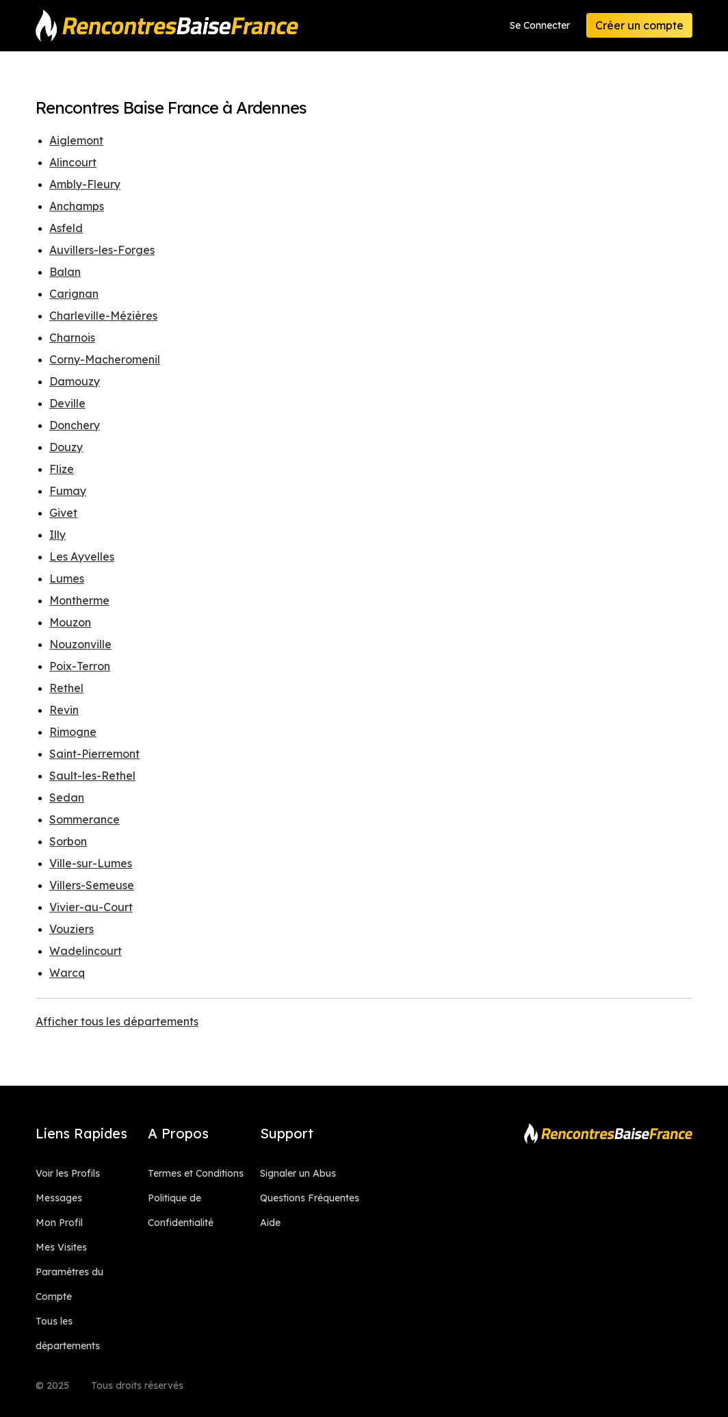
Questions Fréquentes (309, 1198)
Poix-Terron (79, 666)
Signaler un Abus (298, 1173)
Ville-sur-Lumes (90, 863)
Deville (67, 403)
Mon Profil (59, 1222)
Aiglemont (76, 140)
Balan (65, 272)
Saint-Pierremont (94, 754)
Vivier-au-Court (91, 907)
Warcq (67, 973)
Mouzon (70, 622)
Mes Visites (61, 1247)
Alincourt (72, 162)
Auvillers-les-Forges (102, 250)
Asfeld (66, 228)
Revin (64, 710)
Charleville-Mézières (103, 315)
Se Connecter (540, 25)
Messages (59, 1198)
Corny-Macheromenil (104, 359)
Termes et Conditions (196, 1173)
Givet (63, 513)
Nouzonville (80, 644)
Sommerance (84, 819)
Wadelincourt (85, 951)
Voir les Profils (68, 1173)
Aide (270, 1222)
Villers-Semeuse (91, 885)
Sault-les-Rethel (92, 775)
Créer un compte (639, 25)
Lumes (66, 578)
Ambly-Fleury (84, 184)
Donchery (74, 425)
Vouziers (71, 929)
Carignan (74, 294)
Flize (61, 469)
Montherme (79, 600)
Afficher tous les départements (117, 1021)
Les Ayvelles (81, 556)
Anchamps (76, 206)
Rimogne (72, 732)
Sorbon (68, 841)
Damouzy (74, 381)
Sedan (66, 797)
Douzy (66, 447)
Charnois (72, 337)
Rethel (66, 688)
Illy (57, 534)
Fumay (67, 491)
